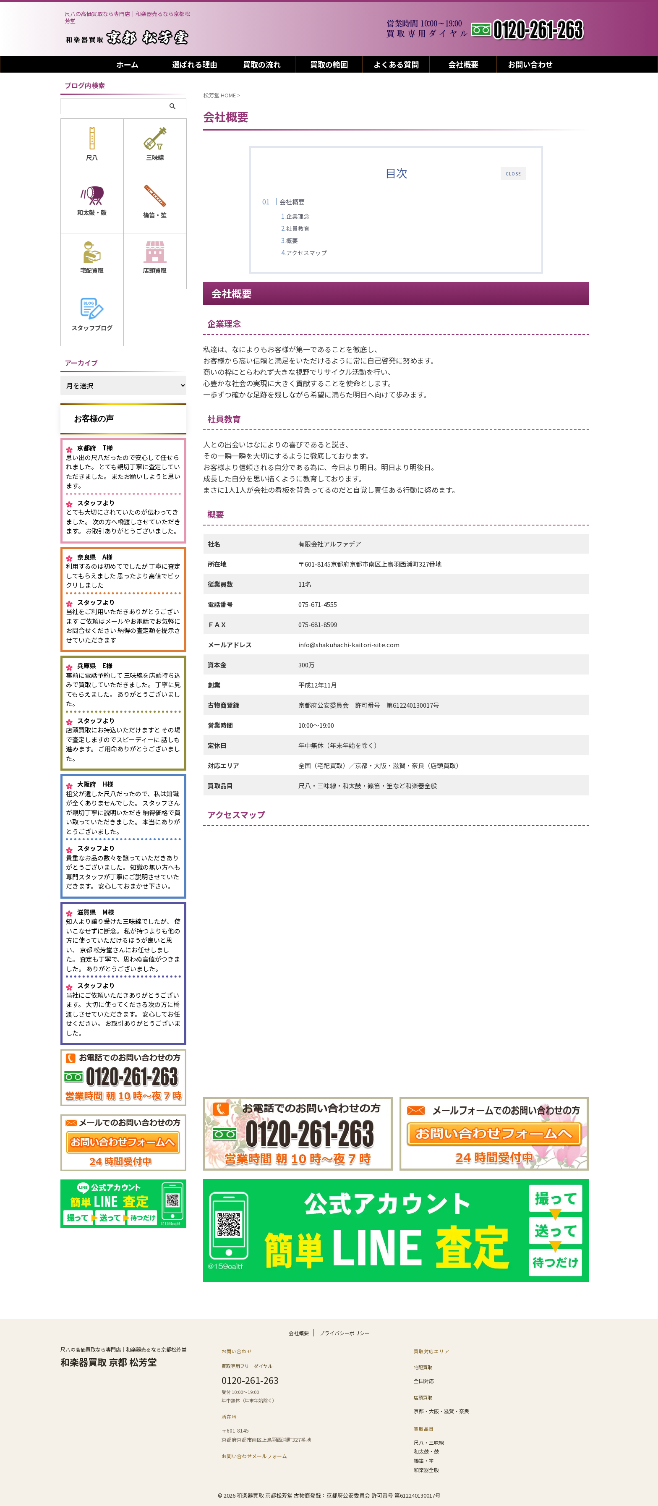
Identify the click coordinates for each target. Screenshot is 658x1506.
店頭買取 (423, 1398)
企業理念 (314, 216)
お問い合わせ (530, 64)
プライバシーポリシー (344, 1337)
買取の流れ (262, 64)
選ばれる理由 (194, 64)
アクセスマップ (323, 252)
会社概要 (463, 64)
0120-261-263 (250, 1382)
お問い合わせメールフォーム (254, 1457)
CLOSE (513, 173)
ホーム (127, 64)
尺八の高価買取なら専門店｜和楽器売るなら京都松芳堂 (123, 1353)
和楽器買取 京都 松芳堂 (108, 1366)
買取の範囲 (329, 64)
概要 (308, 240)
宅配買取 (423, 1370)
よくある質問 (396, 64)
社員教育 (314, 228)
